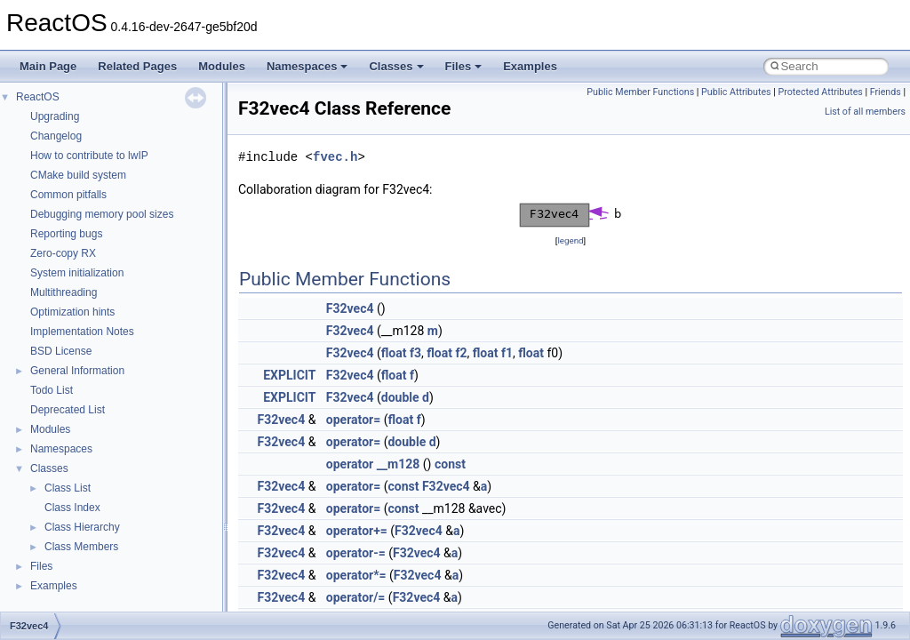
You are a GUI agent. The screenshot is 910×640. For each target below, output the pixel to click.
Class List (67, 488)
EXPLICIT (289, 375)
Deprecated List (67, 410)
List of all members (865, 111)
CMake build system (78, 175)
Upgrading (54, 116)
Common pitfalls (68, 194)
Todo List (51, 390)
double (400, 397)
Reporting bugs (66, 234)
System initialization (77, 273)
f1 (507, 353)
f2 (461, 353)
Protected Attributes (820, 92)
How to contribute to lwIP (89, 155)
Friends (885, 92)
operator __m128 (372, 464)
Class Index (72, 507)
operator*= (356, 575)
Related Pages (137, 66)
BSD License (61, 351)
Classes (396, 66)
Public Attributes (736, 92)
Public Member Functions (640, 92)
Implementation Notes (82, 331)
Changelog (56, 136)
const (450, 464)
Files (464, 66)
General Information (77, 370)
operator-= (356, 553)
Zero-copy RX (63, 253)
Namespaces (307, 66)
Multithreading (63, 292)
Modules (221, 66)
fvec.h (335, 156)
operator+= (356, 531)
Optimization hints (72, 312)
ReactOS (38, 97)
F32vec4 (350, 308)
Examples (530, 66)
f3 (415, 353)
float (394, 353)
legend (570, 240)
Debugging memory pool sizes (101, 214)
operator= (353, 419)
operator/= (356, 597)
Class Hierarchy (82, 527)
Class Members (81, 546)
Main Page (48, 66)
